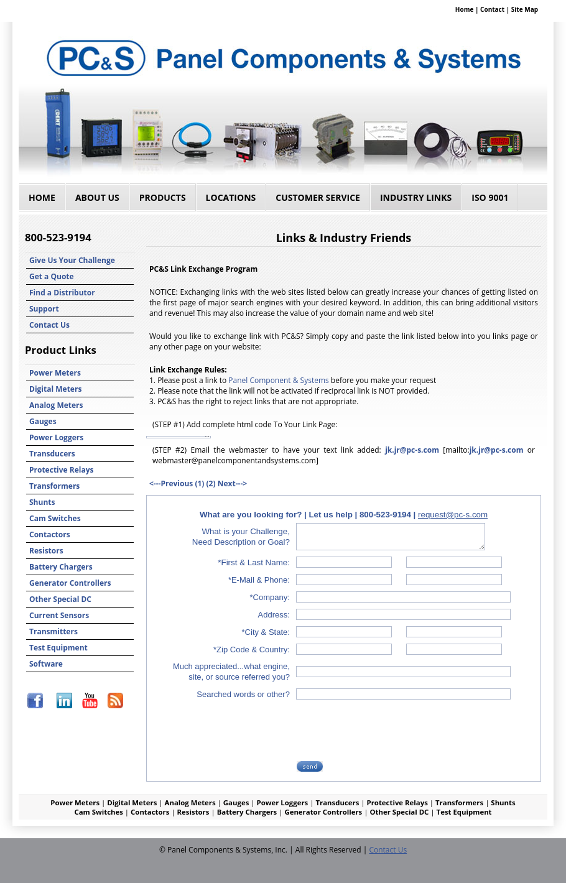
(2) (211, 483)
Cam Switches (55, 518)
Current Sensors (59, 615)
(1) (199, 483)
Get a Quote (51, 276)
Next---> (232, 483)
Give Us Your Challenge (72, 260)
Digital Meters (55, 389)
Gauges (43, 421)
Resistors (46, 550)
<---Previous (171, 483)
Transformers (54, 486)
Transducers (52, 453)
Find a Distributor (62, 292)
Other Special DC (60, 599)
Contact (492, 9)
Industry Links (416, 197)
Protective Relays (61, 470)
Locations (231, 197)
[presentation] (392, 730)
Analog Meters (56, 405)
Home (464, 9)
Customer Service (318, 197)
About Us (97, 197)
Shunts (42, 502)
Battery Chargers (61, 567)
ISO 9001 (489, 197)
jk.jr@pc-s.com (412, 450)
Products (162, 197)
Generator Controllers (70, 583)
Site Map (524, 9)
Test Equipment (58, 647)
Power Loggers (56, 437)
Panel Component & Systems (278, 380)
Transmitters (53, 631)
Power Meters (55, 373)
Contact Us (49, 325)
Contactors (49, 534)
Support (44, 308)
